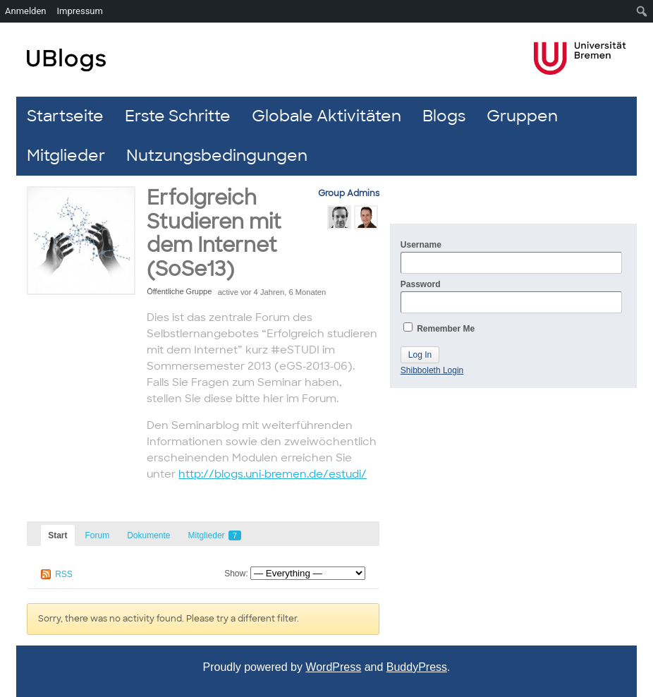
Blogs (443, 116)
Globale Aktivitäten (326, 116)
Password (511, 296)
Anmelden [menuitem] (26, 11)
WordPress (333, 667)
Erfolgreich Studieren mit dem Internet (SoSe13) (214, 233)
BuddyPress (416, 667)
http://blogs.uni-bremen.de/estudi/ (272, 474)
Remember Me (439, 328)
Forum (97, 535)
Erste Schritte (178, 116)
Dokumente (148, 535)
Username (511, 257)
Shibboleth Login (432, 370)
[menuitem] (642, 11)
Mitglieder (66, 155)
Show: (236, 573)
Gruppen (522, 116)
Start (57, 535)
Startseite (65, 116)
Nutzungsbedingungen (216, 155)
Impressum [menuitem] (80, 11)
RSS (64, 574)
